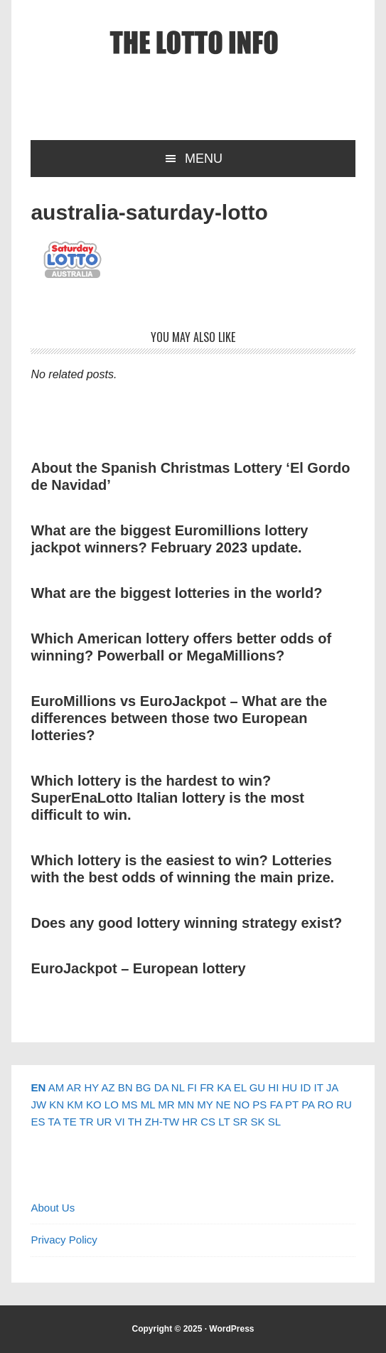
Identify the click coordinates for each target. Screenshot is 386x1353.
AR (73, 1087)
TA (54, 1122)
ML (148, 1104)
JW (38, 1104)
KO (94, 1104)
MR (166, 1104)
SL (274, 1122)
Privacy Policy (64, 1240)
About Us (53, 1208)
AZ (107, 1087)
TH (135, 1122)
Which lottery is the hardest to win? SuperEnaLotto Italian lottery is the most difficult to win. (167, 798)
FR (207, 1087)
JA (332, 1087)
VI (120, 1122)
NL (178, 1087)
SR (240, 1122)
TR (87, 1122)
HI (273, 1087)
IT (318, 1087)
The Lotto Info (193, 42)
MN (186, 1104)
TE (70, 1122)
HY (91, 1087)
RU (344, 1104)
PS (259, 1104)
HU (289, 1087)
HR (190, 1122)
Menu (204, 158)
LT (224, 1122)
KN (56, 1104)
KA (223, 1087)
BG (143, 1087)
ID (305, 1087)
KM (75, 1104)
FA (275, 1104)
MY (205, 1104)
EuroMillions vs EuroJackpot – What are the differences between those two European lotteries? (179, 718)
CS (207, 1122)
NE (223, 1104)
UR (104, 1122)
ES (38, 1122)
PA (307, 1104)
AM (56, 1087)
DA (161, 1087)
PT (292, 1104)
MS (130, 1104)
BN (125, 1087)
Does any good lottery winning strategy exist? (186, 923)
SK (258, 1122)
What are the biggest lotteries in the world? (176, 593)
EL (240, 1087)
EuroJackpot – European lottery (138, 968)
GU (258, 1087)
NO (242, 1104)
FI (192, 1087)
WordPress (231, 1329)
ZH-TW (162, 1122)
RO (325, 1104)
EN (38, 1087)
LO (111, 1104)
